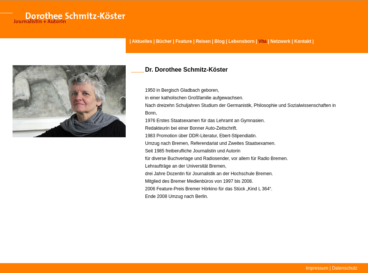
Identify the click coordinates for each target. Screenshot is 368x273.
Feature (183, 41)
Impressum (317, 268)
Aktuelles (142, 41)
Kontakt (302, 41)
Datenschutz (344, 268)
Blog (220, 41)
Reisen (203, 41)
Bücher (164, 41)
